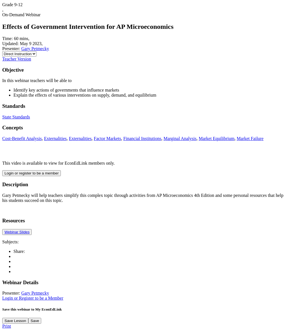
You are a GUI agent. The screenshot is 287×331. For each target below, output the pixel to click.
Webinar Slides (16, 232)
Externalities (55, 138)
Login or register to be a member (31, 173)
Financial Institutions (142, 138)
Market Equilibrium (217, 138)
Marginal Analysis (179, 138)
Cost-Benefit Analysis (22, 138)
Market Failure (250, 138)
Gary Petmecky (35, 48)
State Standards (16, 117)
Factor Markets (107, 138)
